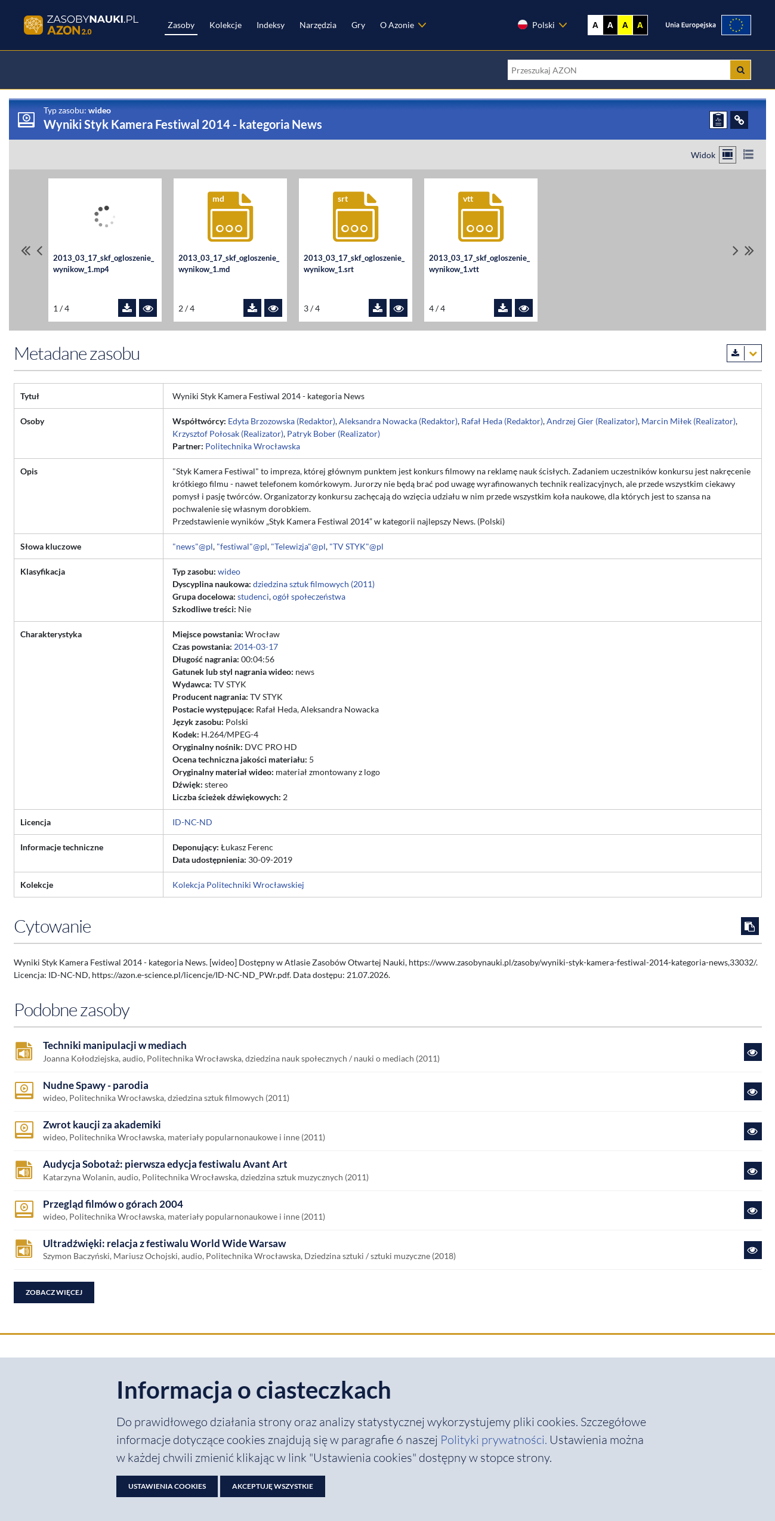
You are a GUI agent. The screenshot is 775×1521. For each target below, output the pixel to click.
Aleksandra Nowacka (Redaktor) (398, 421)
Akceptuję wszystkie (272, 1486)
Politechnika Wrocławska (252, 446)
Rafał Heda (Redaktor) (502, 421)
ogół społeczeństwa (309, 596)
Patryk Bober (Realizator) (333, 433)
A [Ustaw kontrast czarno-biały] (610, 25)
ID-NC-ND (192, 822)
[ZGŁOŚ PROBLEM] (718, 120)
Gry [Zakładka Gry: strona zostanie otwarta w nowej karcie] (358, 25)
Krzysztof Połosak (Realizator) (227, 433)
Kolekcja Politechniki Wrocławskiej (238, 885)
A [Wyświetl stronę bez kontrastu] (595, 25)
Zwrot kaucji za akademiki (102, 1125)
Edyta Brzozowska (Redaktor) (281, 421)
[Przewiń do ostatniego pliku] (749, 250)
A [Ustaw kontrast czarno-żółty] (640, 25)
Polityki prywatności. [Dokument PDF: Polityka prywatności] (494, 1439)
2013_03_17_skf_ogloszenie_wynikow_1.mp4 (103, 264)
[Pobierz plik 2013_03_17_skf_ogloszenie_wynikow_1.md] (252, 308)
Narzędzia (317, 25)
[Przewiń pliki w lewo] (39, 250)
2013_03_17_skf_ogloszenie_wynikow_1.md (228, 264)
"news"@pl (192, 546)
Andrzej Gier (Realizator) (592, 421)
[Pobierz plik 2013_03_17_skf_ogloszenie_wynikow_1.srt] (378, 308)
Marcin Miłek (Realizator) (688, 421)
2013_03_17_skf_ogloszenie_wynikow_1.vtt (479, 264)
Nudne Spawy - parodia (96, 1085)
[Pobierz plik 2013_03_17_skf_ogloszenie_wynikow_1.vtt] (503, 308)
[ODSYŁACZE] (739, 120)
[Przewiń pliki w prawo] (736, 250)
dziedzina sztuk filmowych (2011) (314, 584)
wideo (229, 571)
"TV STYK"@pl (356, 546)
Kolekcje (225, 25)
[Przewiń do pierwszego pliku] (25, 250)
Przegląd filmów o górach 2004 (113, 1204)
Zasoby (181, 25)
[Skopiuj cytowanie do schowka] (750, 926)
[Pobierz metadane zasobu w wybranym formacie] (744, 353)
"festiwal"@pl (242, 546)
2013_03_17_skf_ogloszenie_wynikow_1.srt (354, 264)
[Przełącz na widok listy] (748, 154)
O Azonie (397, 25)
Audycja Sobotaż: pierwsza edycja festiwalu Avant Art (165, 1164)
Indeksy (271, 25)
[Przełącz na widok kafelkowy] (727, 154)
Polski (536, 24)
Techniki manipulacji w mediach (115, 1045)
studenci (253, 596)
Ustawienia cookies (167, 1486)
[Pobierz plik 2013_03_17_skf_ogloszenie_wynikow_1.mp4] (127, 308)
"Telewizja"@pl (298, 546)
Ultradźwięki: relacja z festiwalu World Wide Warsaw (164, 1243)
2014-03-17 (256, 646)
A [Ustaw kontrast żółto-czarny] (625, 25)
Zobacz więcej (54, 1292)
